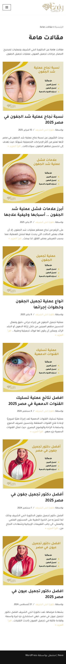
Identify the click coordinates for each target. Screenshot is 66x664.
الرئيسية (59, 27)
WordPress (31, 655)
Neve (60, 655)
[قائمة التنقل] (7, 7)
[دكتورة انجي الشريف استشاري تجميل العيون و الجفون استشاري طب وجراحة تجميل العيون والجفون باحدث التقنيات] (52, 7)
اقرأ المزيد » (14, 146)
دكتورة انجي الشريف (45, 130)
